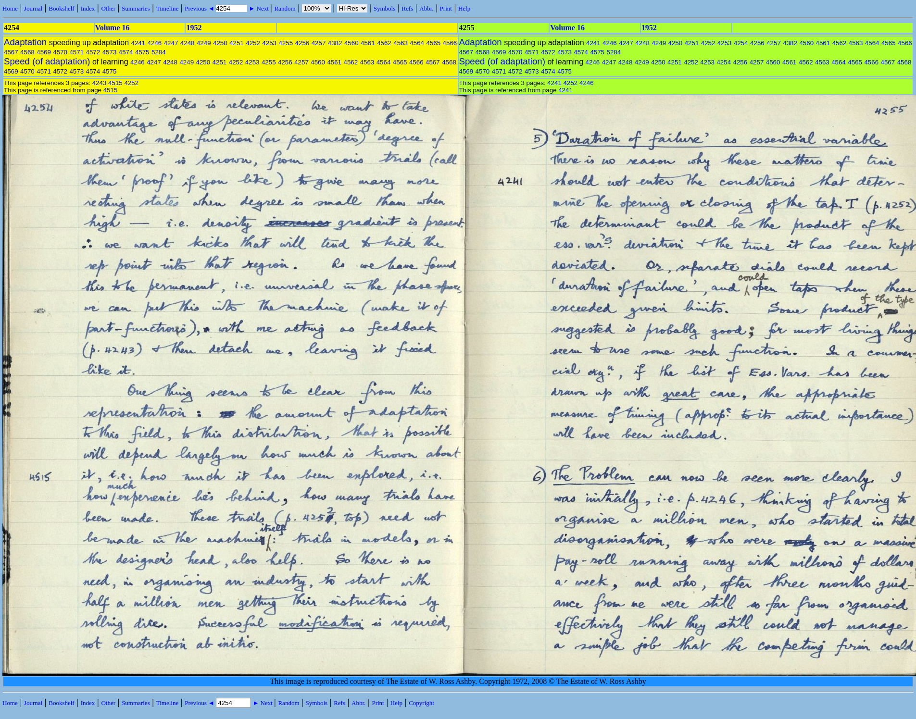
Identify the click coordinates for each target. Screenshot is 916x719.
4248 (187, 43)
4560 (351, 43)
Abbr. (426, 8)
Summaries (136, 8)
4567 (11, 52)
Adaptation (25, 42)
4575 (142, 52)
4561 (368, 43)
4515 (115, 83)
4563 (400, 43)
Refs (407, 8)
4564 (417, 43)
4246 (155, 43)
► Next (258, 8)
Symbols (385, 8)
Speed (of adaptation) (47, 61)
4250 (220, 43)
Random (284, 8)
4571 (76, 52)
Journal (33, 8)
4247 (171, 43)
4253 (269, 43)
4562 (384, 43)
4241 (138, 43)
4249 (204, 43)
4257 (319, 43)
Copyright (421, 703)
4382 (335, 43)
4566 (450, 43)
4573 (109, 52)
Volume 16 (112, 28)
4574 (126, 52)
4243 (99, 83)
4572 (93, 52)
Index (88, 8)
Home (10, 8)
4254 (741, 43)
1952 (193, 28)
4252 (253, 43)
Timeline (167, 8)
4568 (27, 52)
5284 (158, 52)
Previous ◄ (200, 8)
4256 (302, 43)
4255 (285, 43)
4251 (236, 43)
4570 (60, 52)
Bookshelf (61, 8)
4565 (433, 43)
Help (464, 8)
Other (108, 8)
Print (446, 8)
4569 (44, 52)
